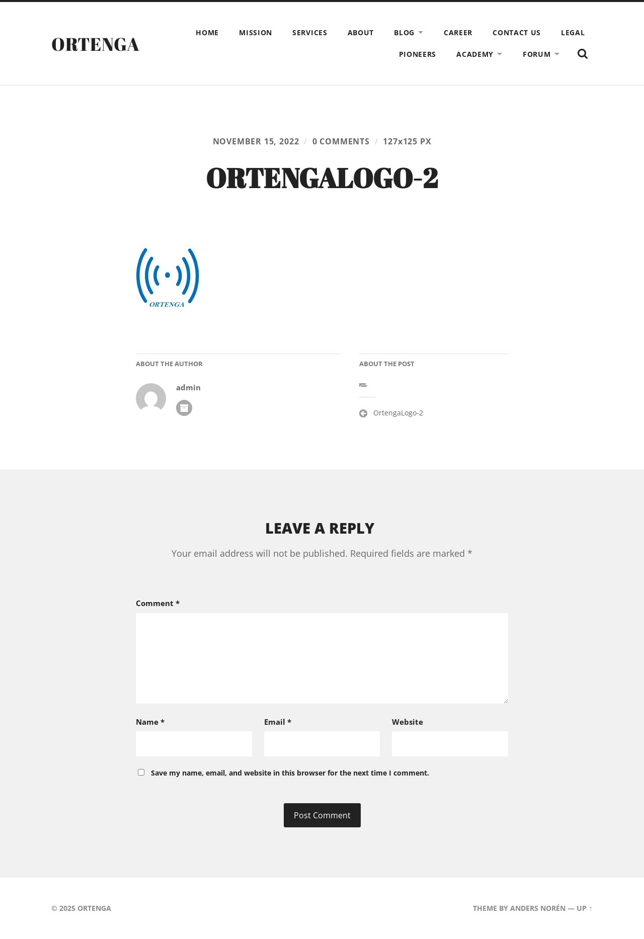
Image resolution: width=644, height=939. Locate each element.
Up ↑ (584, 908)
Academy (475, 54)
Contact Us (517, 32)
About (361, 32)
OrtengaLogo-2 (398, 412)
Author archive (184, 408)
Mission (255, 32)
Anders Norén (538, 908)
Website (407, 722)
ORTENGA (95, 44)
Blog (404, 32)
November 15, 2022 (256, 141)
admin (188, 387)
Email (277, 722)
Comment (158, 603)
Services (310, 32)
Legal (573, 32)
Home (207, 32)
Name (150, 722)
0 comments (341, 141)
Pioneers (418, 54)
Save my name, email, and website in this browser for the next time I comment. (290, 773)
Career (458, 32)
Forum (537, 54)
